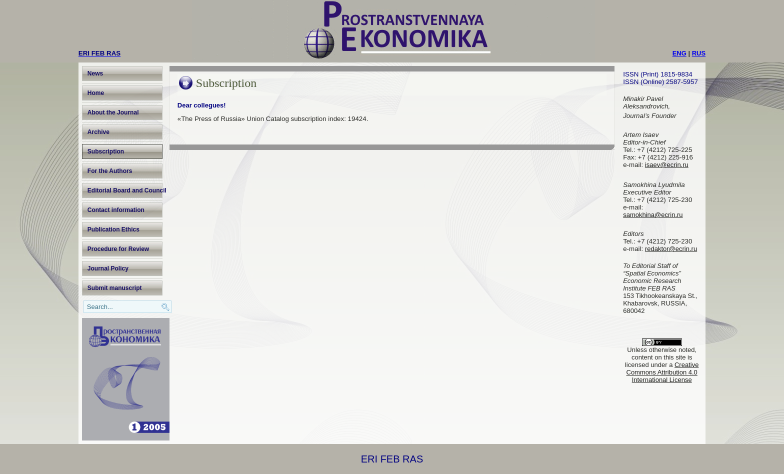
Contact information (116, 210)
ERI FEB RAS (392, 459)
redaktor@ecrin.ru (671, 248)
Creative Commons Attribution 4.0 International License (662, 372)
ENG (679, 53)
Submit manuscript (115, 288)
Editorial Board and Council (125, 190)
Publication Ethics (114, 229)
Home (96, 93)
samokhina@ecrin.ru (652, 214)
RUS (699, 53)
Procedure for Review (118, 249)
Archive (99, 132)
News (95, 73)
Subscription (106, 151)
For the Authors (110, 171)
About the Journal (113, 112)
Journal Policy (108, 268)
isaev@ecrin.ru (666, 164)
